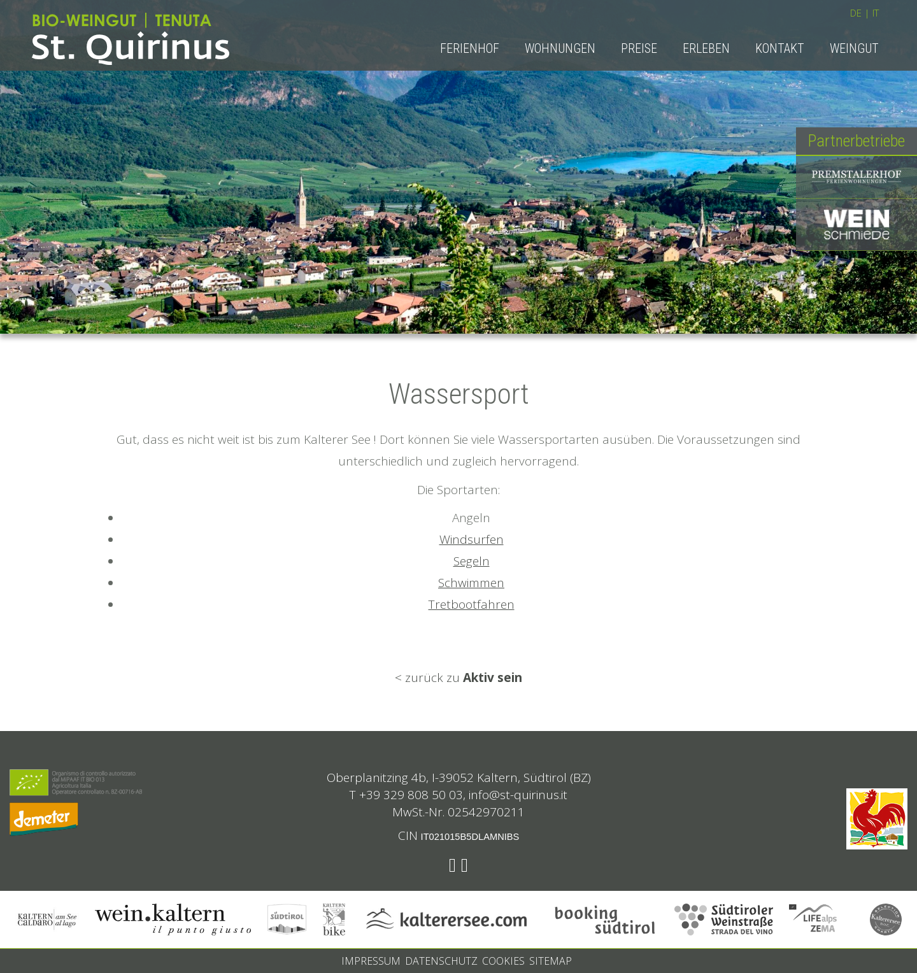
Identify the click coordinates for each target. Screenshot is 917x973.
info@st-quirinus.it (518, 794)
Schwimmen (471, 582)
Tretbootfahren (472, 604)
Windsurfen (471, 539)
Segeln (471, 561)
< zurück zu (458, 677)
